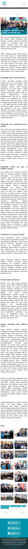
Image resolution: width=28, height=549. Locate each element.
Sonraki (23, 513)
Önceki (4, 513)
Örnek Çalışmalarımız (15, 506)
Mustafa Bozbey (5, 506)
